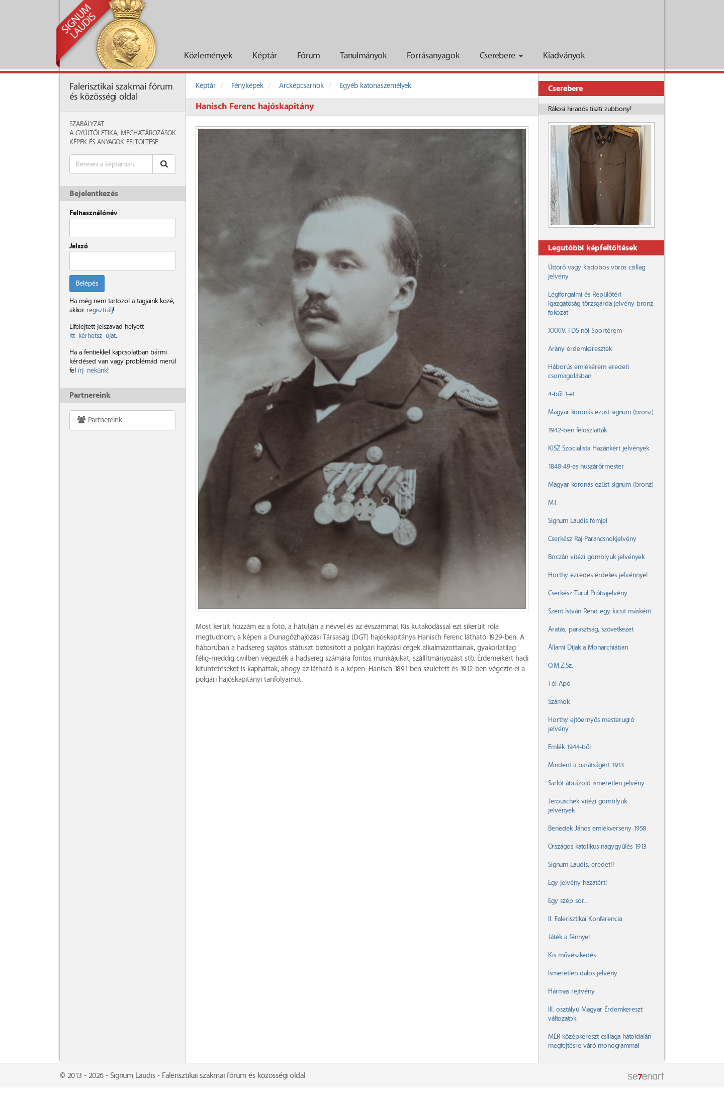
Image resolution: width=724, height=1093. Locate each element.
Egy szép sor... (568, 901)
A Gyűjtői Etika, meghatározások (122, 133)
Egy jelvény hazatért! (577, 883)
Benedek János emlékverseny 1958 (597, 829)
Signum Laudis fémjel (577, 521)
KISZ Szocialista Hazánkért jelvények (598, 448)
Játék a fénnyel (569, 937)
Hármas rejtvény (571, 991)
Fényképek (247, 86)
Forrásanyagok (433, 56)
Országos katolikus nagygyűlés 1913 (597, 847)
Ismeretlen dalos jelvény (582, 973)
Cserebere (501, 56)
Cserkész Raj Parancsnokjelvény (592, 539)
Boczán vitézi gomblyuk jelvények (596, 557)
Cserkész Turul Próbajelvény (587, 593)
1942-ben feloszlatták (577, 430)
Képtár (264, 56)
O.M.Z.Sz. (560, 666)
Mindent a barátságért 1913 (586, 765)
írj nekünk (92, 371)
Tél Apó (559, 684)
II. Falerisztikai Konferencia (585, 919)
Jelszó (78, 246)
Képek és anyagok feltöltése (113, 142)
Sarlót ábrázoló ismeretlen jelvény (596, 783)
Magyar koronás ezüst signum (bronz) (600, 412)
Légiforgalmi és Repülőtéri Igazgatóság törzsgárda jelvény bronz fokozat (600, 304)
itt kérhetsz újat (92, 336)
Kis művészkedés (572, 955)
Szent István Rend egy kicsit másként (599, 611)
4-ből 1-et (561, 394)
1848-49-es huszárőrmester (586, 467)
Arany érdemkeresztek (580, 349)
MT (552, 503)
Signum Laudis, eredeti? (581, 865)
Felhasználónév (93, 213)
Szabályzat (86, 124)
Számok (559, 702)
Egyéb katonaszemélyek (375, 86)
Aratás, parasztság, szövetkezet (591, 629)
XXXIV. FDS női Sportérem (585, 331)
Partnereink (99, 420)
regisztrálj (99, 310)
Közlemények (208, 56)
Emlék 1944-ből (569, 747)
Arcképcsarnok (301, 86)
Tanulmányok (363, 56)
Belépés (87, 284)
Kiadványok (564, 56)
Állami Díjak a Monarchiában (588, 648)
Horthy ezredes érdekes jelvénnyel (598, 575)
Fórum (308, 56)
